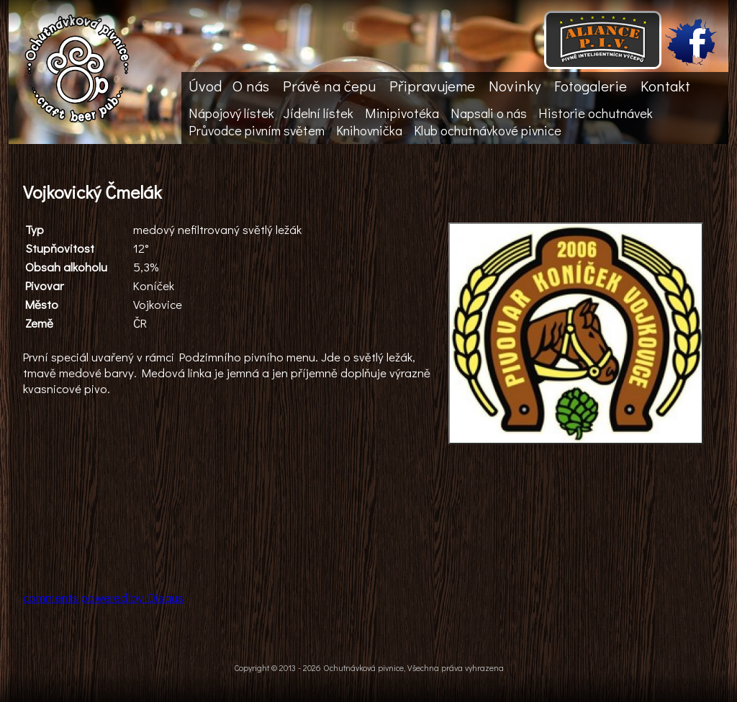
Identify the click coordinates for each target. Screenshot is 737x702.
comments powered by (103, 597)
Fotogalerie (590, 86)
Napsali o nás (489, 113)
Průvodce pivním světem (257, 130)
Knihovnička (369, 130)
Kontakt (665, 86)
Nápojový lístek (231, 113)
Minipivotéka (402, 113)
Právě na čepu (329, 86)
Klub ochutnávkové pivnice (487, 130)
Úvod (205, 86)
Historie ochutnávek (595, 113)
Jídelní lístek (318, 113)
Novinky (515, 86)
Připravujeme (432, 86)
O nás (250, 86)
